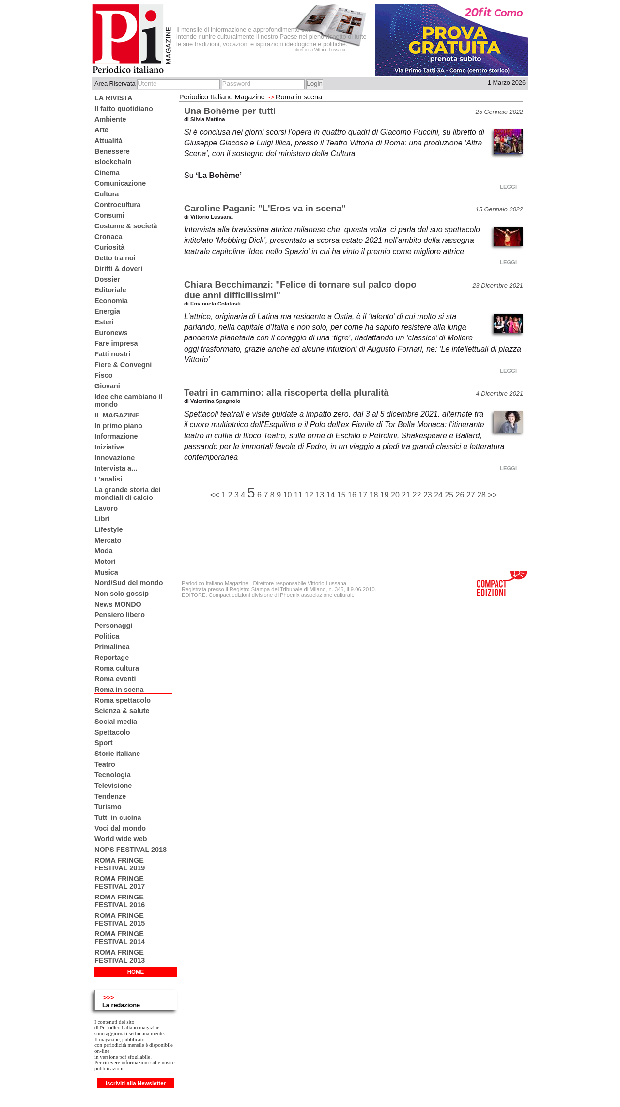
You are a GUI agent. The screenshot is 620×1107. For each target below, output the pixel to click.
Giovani (107, 386)
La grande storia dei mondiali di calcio (127, 493)
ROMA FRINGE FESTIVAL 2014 (119, 938)
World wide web (120, 839)
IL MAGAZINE (117, 415)
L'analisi (108, 479)
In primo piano (118, 426)
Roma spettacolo (122, 700)
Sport (103, 743)
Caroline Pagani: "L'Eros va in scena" (265, 208)
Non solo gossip (121, 593)
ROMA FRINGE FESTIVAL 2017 (119, 882)
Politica (106, 636)
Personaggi (113, 625)
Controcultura (117, 205)
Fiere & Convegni (123, 365)
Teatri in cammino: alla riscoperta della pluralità (286, 392)
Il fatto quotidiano (123, 108)
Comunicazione (120, 183)
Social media (115, 721)
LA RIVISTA (113, 98)
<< (215, 495)
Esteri (104, 322)
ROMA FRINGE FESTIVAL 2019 (119, 864)
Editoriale (110, 290)
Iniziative (109, 447)
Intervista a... (115, 468)
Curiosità (109, 247)
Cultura (106, 194)
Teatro (104, 764)
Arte (101, 130)
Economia (111, 301)
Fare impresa (116, 343)
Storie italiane (117, 753)
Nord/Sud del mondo (128, 583)
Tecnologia (112, 775)
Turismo (108, 807)
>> (492, 495)
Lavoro (106, 508)
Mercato (107, 540)
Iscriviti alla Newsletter (136, 1083)
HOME (135, 972)
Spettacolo (112, 732)
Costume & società (125, 226)
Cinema (107, 172)
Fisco (103, 375)
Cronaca (108, 237)
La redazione (121, 1005)
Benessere (112, 151)
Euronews (111, 333)
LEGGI (508, 187)
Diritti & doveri (118, 269)
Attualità (108, 140)
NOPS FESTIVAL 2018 (130, 849)
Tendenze (110, 796)
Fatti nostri (112, 354)
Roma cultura (116, 668)
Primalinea (112, 647)
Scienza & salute (122, 711)
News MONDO (117, 604)
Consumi (109, 215)
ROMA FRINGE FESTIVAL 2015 (119, 919)
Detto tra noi (115, 258)
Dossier (107, 279)
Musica (106, 572)
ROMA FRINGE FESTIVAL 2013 (119, 956)
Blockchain (113, 162)
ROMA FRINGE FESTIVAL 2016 (119, 901)
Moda (103, 551)
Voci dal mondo (120, 828)
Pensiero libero (119, 615)
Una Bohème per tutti (230, 111)
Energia (107, 311)
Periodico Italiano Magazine (222, 97)
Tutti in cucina (117, 817)
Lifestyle (108, 529)
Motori (105, 561)
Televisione (113, 785)
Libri (101, 519)
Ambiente (110, 119)
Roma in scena (119, 689)
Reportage (111, 657)
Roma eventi (115, 679)
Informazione (116, 436)
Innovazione (114, 458)
